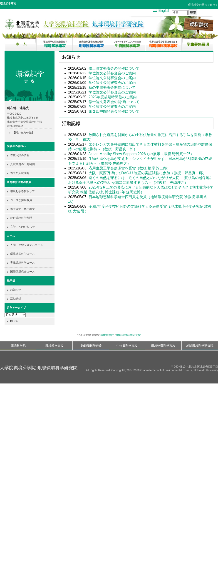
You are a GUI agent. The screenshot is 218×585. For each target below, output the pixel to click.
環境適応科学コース (22, 253)
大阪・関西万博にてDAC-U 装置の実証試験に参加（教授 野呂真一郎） (147, 173)
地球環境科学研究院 (128, 335)
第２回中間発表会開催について (114, 111)
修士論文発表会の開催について (114, 68)
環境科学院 (107, 335)
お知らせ (15, 289)
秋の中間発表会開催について (112, 87)
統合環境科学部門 (21, 217)
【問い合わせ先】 (23, 132)
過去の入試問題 (19, 173)
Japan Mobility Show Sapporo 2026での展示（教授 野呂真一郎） (141, 154)
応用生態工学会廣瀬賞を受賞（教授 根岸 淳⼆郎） (130, 168)
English (164, 11)
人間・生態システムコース (26, 245)
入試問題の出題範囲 (22, 164)
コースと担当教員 (21, 200)
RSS (14, 321)
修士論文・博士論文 (22, 209)
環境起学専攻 (8, 3)
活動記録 (15, 298)
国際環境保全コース (22, 271)
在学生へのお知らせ (22, 226)
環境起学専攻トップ (22, 191)
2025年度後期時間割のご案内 (113, 97)
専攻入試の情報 (19, 155)
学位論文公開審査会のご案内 (112, 73)
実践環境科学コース (22, 262)
